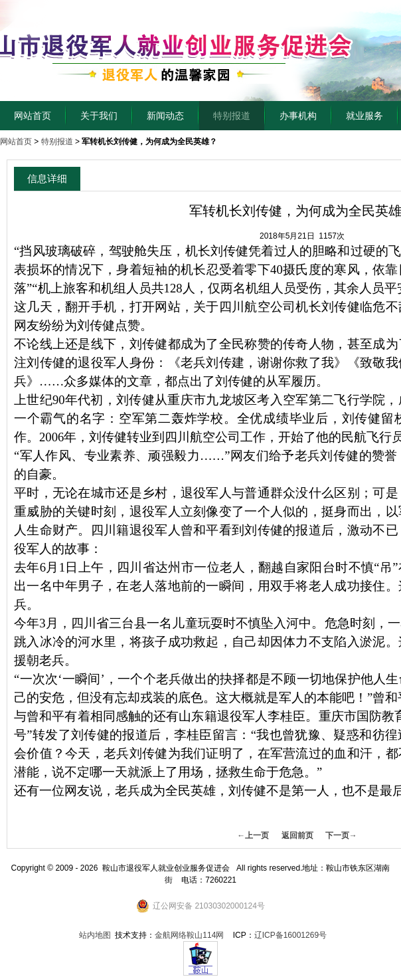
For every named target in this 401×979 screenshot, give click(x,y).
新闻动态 (165, 115)
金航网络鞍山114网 (189, 935)
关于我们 (99, 115)
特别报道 (231, 115)
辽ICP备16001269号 (290, 935)
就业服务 (364, 115)
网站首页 (32, 115)
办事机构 (298, 115)
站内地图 (95, 935)
